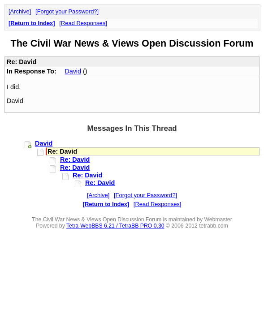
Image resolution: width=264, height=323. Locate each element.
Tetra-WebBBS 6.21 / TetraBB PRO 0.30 (115, 226)
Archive (20, 11)
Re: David (75, 159)
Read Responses (83, 23)
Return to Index (31, 23)
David (73, 71)
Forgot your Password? (67, 11)
